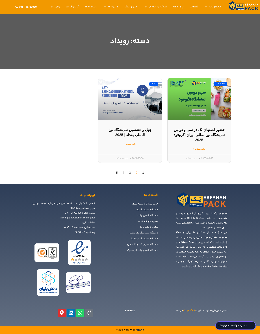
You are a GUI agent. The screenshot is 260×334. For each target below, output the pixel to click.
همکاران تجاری (155, 7)
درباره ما (110, 7)
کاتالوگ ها (72, 7)
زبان (55, 7)
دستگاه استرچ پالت (147, 216)
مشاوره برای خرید (149, 227)
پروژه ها (178, 7)
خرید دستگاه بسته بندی (145, 204)
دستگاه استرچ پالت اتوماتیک (142, 250)
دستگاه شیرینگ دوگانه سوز (142, 245)
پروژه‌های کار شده (148, 221)
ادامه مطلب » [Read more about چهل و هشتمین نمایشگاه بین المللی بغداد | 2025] (130, 144)
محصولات (213, 7)
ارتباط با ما (91, 7)
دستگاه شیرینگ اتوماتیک (144, 239)
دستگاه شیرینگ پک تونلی (143, 233)
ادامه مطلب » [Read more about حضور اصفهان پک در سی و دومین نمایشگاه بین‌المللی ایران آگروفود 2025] (199, 149)
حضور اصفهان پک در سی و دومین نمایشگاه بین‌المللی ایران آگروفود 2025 (199, 135)
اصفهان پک (189, 310)
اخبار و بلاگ (131, 7)
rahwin (140, 330)
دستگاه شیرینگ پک (147, 210)
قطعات (194, 7)
